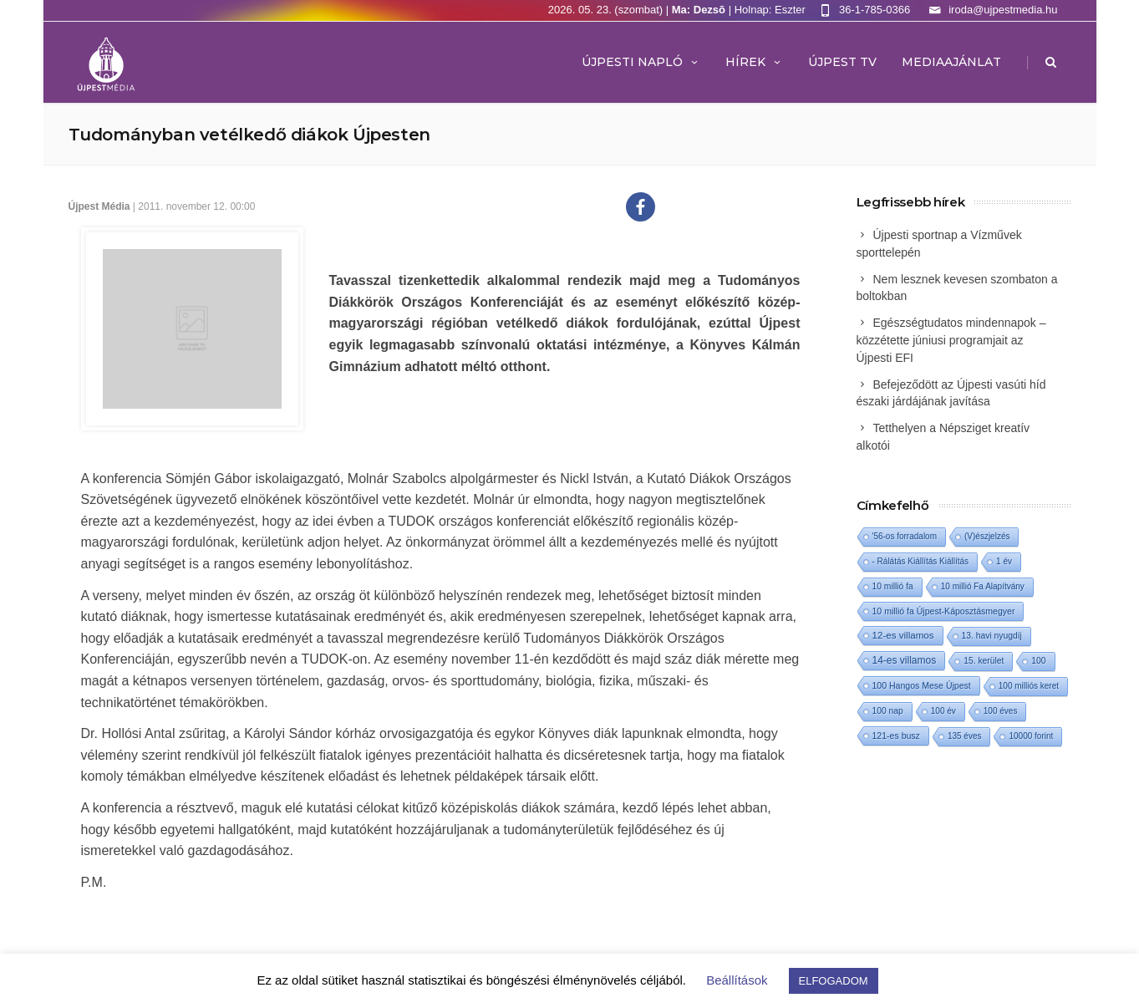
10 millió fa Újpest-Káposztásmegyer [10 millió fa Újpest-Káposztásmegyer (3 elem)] (943, 611)
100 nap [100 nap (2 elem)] (887, 710)
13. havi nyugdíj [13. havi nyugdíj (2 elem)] (992, 635)
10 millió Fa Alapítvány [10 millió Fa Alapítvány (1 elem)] (983, 586)
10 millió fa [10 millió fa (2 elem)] (892, 586)
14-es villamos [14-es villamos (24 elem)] (904, 660)
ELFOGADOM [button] (833, 981)
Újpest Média (99, 206)
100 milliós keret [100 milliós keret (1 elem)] (1029, 685)
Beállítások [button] (736, 980)
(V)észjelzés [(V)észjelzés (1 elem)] (986, 536)
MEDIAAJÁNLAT (951, 61)
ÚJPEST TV (842, 61)
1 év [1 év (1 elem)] (1004, 561)
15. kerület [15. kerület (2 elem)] (984, 660)
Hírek (754, 61)
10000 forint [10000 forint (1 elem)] (1031, 736)
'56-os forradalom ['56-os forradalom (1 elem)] (905, 536)
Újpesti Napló (641, 61)
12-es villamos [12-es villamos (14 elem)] (903, 634)
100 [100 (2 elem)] (1038, 660)
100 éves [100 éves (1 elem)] (1001, 710)
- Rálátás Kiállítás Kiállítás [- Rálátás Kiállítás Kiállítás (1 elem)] (920, 561)
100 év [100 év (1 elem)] (943, 710)
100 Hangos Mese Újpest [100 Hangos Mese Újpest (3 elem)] (921, 685)
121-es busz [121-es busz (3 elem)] (896, 736)
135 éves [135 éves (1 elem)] (965, 736)
